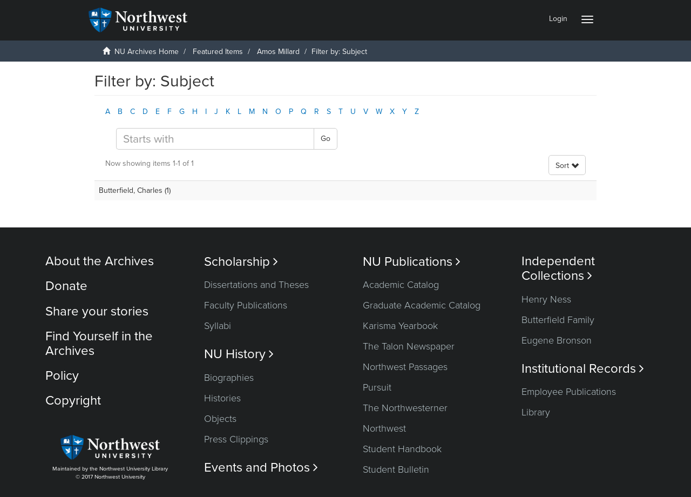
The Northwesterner (405, 408)
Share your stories (96, 311)
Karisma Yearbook (400, 326)
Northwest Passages (405, 367)
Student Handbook (402, 449)
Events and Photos (261, 467)
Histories (222, 398)
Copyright (73, 400)
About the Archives (99, 261)
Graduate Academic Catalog (421, 305)
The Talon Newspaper (409, 346)
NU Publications (411, 262)
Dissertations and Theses (256, 285)
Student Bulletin (396, 469)
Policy (62, 376)
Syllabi (217, 326)
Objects (220, 419)
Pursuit (377, 387)
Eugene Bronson (556, 340)
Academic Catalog (401, 285)
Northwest (384, 428)
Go (325, 138)
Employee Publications (568, 392)
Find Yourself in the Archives (99, 343)
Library (535, 412)
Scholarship (241, 262)
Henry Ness (546, 299)
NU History (239, 354)
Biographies (229, 378)
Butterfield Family (557, 320)
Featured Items (218, 51)
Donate (66, 286)
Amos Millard (278, 51)
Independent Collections (558, 268)
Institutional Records (582, 369)
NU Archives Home (146, 51)
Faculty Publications (245, 305)
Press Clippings (236, 439)
